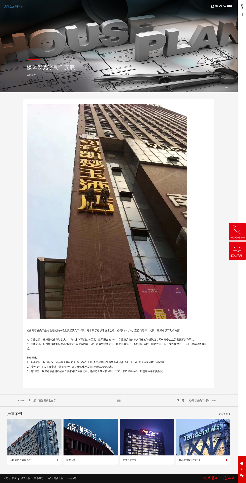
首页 (5, 478)
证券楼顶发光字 (47, 400)
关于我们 (25, 478)
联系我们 (38, 478)
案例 (226, 88)
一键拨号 (71, 478)
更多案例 (223, 413)
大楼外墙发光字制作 (198, 400)
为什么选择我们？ (14, 6)
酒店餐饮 (31, 75)
